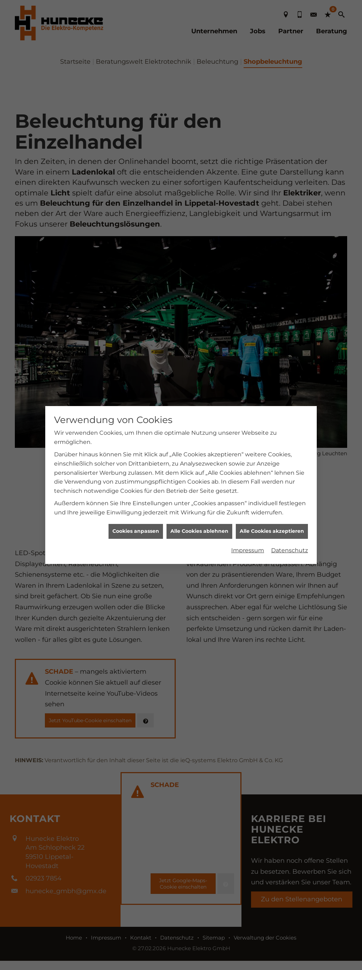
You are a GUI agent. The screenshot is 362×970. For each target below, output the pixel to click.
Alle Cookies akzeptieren (272, 496)
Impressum (247, 515)
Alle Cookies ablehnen (199, 496)
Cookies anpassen (135, 496)
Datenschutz (289, 515)
